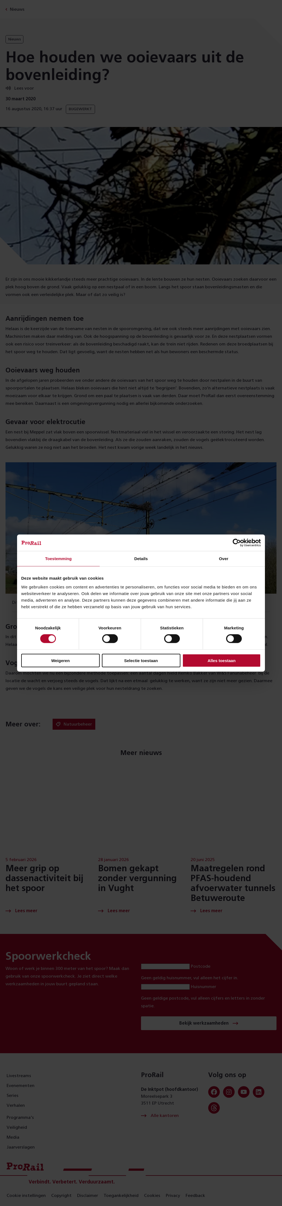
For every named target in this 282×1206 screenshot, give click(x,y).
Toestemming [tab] (58, 558)
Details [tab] (141, 558)
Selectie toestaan (141, 660)
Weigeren (60, 660)
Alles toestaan (222, 660)
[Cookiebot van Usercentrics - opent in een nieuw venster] (237, 543)
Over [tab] (223, 558)
